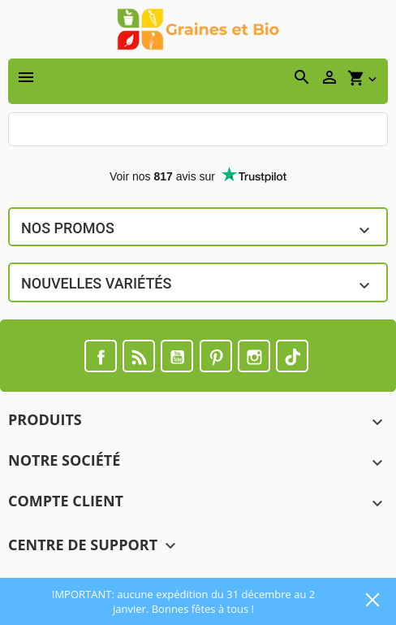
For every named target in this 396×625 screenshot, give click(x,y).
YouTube (177, 356)
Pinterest (215, 356)
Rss (138, 356)
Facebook (100, 356)
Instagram (254, 356)
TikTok (292, 356)
